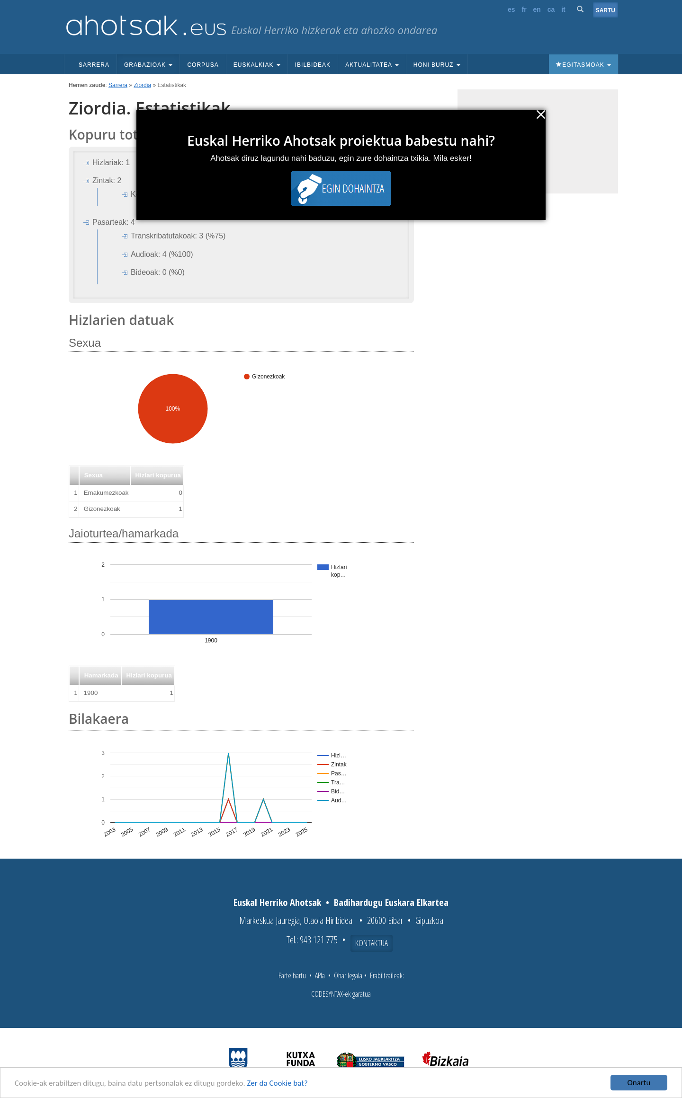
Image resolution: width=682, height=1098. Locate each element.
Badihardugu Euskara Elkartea (391, 902)
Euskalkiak (256, 64)
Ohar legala (348, 975)
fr (523, 9)
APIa (320, 975)
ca (551, 9)
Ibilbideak (313, 64)
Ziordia (142, 85)
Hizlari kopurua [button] (158, 475)
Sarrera (94, 64)
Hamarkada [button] (101, 675)
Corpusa (202, 64)
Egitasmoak (583, 64)
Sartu (605, 10)
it (563, 9)
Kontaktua (371, 943)
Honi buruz (436, 64)
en (537, 9)
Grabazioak (148, 64)
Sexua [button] (93, 475)
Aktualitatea (372, 64)
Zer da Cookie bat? (277, 1083)
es (511, 9)
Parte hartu (292, 975)
